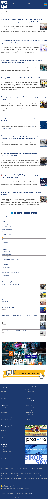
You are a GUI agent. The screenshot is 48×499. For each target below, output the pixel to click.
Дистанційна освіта (29, 389)
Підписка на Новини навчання (7, 216)
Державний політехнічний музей (8, 407)
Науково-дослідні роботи (30, 410)
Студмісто (3, 414)
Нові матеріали (38, 473)
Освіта (4, 221)
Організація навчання (8, 226)
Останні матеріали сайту (10, 282)
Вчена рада (3, 391)
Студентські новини (6, 267)
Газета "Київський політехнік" (31, 414)
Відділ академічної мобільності (8, 124)
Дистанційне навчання (7, 231)
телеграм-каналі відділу (6, 128)
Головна (2, 11)
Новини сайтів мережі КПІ (7, 275)
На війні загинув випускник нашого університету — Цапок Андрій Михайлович (19, 315)
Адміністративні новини (7, 270)
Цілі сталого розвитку (5, 460)
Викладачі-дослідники (6, 449)
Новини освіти (5, 242)
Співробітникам (4, 442)
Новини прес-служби (6, 251)
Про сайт (27, 473)
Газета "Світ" (28, 419)
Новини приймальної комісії (8, 256)
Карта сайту (32, 473)
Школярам (3, 428)
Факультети (3, 398)
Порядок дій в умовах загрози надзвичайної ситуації (13, 485)
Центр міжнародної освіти (30, 398)
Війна (2, 456)
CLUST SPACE (4, 458)
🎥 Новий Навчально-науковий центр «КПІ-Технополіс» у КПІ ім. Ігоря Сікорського (20, 323)
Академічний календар (7, 229)
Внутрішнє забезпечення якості (10, 237)
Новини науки (5, 264)
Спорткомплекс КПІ (5, 412)
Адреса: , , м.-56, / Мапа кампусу (21, 475)
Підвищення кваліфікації (30, 396)
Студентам (3, 437)
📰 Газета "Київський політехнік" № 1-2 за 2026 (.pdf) (14, 330)
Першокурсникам (4, 435)
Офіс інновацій (4, 421)
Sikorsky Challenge (5, 446)
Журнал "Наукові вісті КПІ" (31, 417)
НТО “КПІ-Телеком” (5, 410)
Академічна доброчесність (6, 451)
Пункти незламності (6, 486)
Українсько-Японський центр (7, 417)
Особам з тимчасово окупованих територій (10, 432)
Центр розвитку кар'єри (6, 419)
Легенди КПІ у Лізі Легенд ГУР (9, 307)
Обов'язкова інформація (13, 473)
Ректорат (3, 389)
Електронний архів (29, 412)
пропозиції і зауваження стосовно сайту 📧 (22, 493)
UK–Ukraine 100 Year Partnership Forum (10, 284)
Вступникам (3, 430)
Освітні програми (6, 224)
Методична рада (5, 239)
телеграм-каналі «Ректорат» (22, 488)
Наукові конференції (29, 407)
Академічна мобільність (7, 234)
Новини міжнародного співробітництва (10, 259)
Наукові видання (28, 405)
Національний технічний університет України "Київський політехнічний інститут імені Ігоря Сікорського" (20, 4)
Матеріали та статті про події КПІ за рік (10, 272)
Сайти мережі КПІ (29, 403)
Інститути (3, 396)
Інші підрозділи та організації (7, 403)
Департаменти (4, 393)
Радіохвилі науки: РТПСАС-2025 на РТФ (11, 292)
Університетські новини (7, 254)
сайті (32, 126)
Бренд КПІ (21, 473)
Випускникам (4, 439)
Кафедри (3, 400)
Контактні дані (4, 473)
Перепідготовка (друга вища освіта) (32, 393)
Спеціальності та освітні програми (8, 453)
